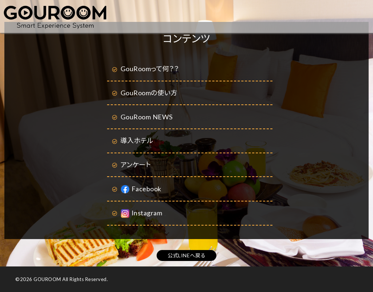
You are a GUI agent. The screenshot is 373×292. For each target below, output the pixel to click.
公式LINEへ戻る (186, 255)
